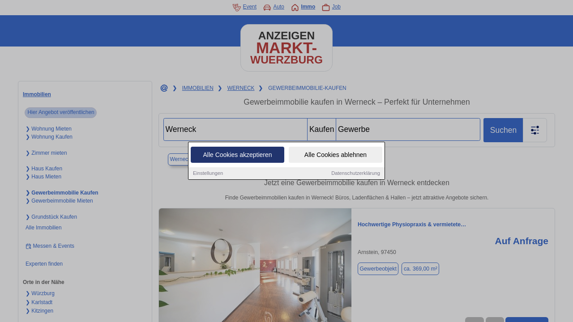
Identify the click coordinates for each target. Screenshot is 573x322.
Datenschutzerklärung (355, 173)
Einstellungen (208, 173)
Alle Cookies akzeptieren (237, 155)
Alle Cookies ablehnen (335, 155)
